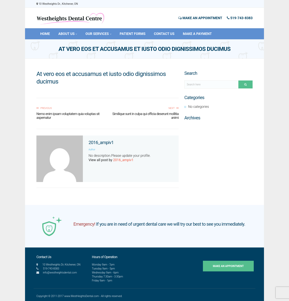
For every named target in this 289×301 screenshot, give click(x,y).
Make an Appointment (200, 18)
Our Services (98, 34)
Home (45, 34)
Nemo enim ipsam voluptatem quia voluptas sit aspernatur (68, 116)
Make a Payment (197, 34)
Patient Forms (132, 34)
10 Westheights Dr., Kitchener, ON (57, 3)
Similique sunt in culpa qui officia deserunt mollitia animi (145, 116)
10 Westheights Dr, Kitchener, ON (61, 264)
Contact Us (164, 34)
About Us (67, 34)
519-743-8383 (240, 18)
